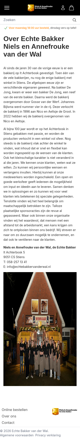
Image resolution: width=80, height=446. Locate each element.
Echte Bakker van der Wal (30, 431)
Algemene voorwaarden (17, 435)
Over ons (9, 416)
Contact (8, 422)
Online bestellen (15, 410)
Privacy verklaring (48, 435)
